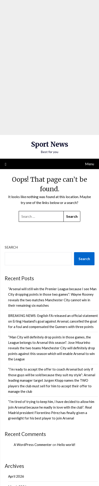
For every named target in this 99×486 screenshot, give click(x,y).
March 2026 (17, 419)
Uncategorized (19, 456)
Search (11, 180)
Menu (89, 97)
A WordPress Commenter (33, 378)
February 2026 (19, 430)
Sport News (49, 77)
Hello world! (66, 378)
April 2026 (16, 409)
